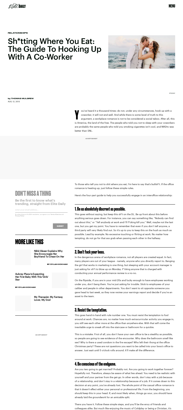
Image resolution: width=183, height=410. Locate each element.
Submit (60, 228)
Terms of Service (56, 216)
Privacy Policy (19, 217)
